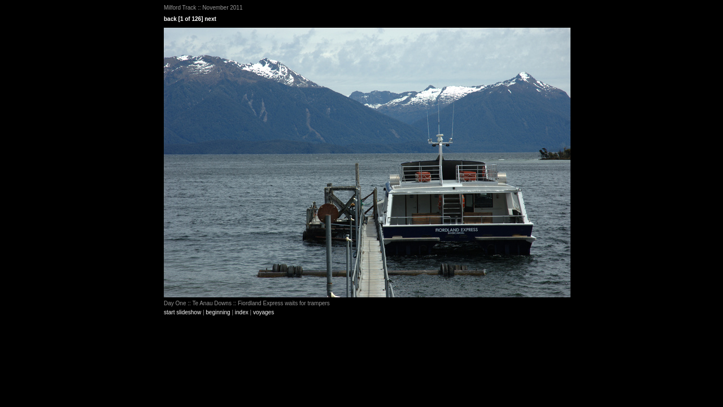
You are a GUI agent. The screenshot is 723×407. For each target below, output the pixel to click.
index (242, 312)
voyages (263, 312)
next (210, 19)
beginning (218, 312)
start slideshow (182, 312)
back (170, 19)
